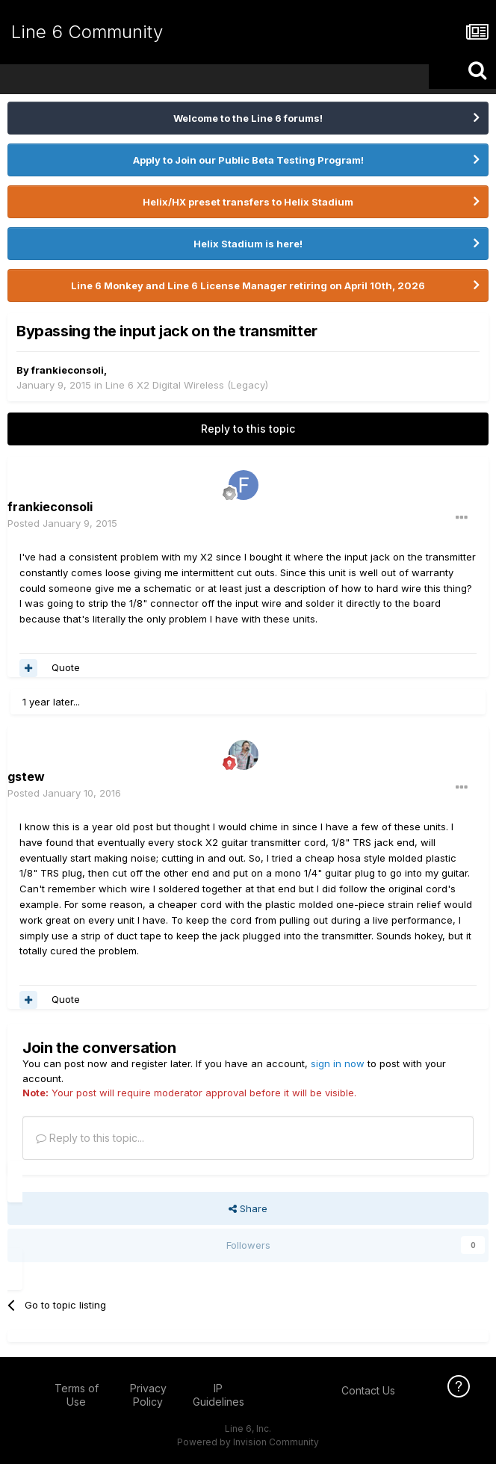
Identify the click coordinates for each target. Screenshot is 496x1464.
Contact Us (368, 1390)
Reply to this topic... (90, 1137)
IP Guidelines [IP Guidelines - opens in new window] (218, 1395)
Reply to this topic (248, 428)
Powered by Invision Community (248, 1442)
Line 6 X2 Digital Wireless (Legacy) (186, 385)
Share (248, 1208)
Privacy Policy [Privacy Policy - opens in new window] (148, 1395)
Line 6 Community (87, 32)
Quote (66, 667)
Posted (62, 523)
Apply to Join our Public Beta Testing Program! (248, 160)
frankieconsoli (67, 370)
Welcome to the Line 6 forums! (248, 118)
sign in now (338, 1063)
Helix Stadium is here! (248, 244)
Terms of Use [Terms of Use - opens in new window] (77, 1395)
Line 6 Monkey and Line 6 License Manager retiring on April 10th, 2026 (248, 285)
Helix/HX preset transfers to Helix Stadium (248, 202)
